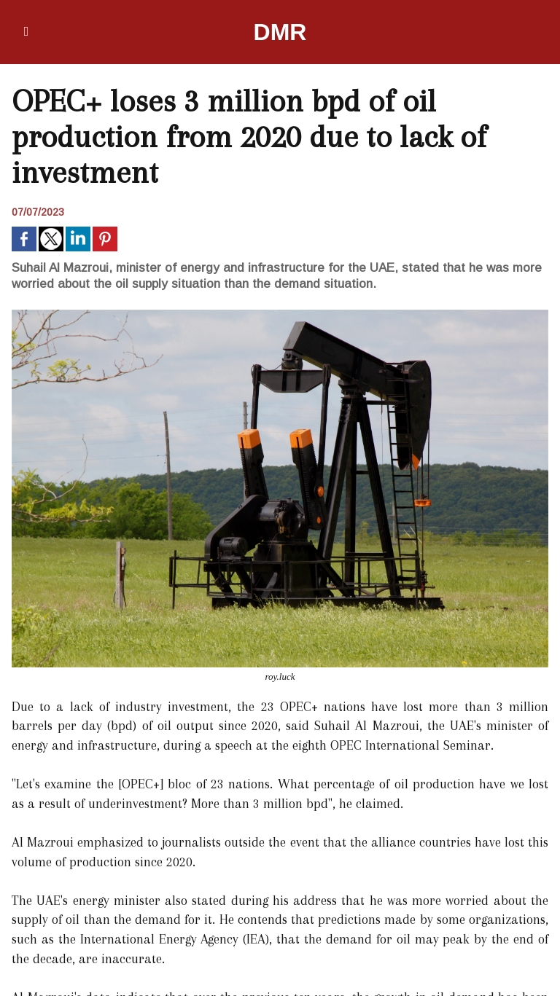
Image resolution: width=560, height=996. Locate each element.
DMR (280, 32)
